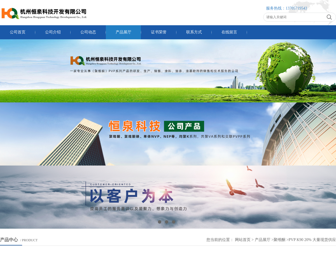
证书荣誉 (159, 32)
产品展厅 (123, 32)
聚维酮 (279, 240)
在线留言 (229, 32)
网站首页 (243, 240)
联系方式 (194, 32)
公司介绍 (53, 32)
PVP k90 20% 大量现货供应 (312, 240)
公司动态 (88, 32)
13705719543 (296, 8)
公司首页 (17, 32)
